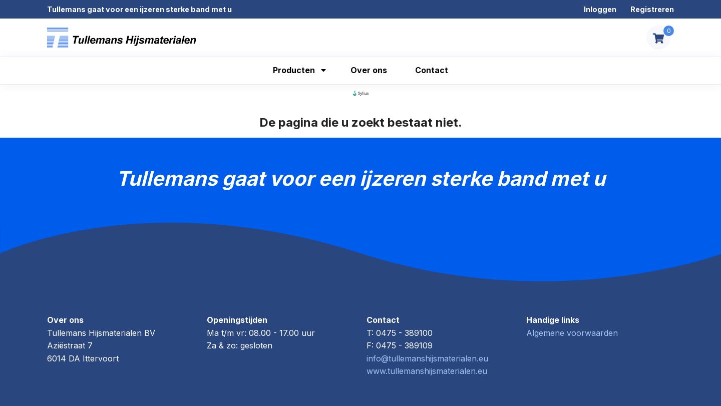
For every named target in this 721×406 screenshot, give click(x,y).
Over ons (368, 70)
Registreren (652, 9)
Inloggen (600, 9)
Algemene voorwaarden (572, 333)
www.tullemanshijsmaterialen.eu (427, 371)
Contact (431, 70)
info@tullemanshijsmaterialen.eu (427, 358)
